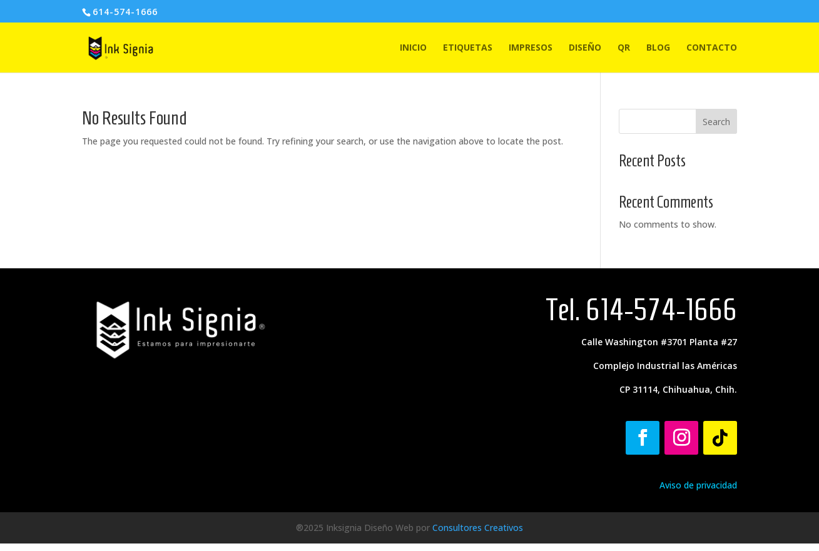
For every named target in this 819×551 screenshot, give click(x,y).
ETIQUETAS (467, 48)
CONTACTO (711, 48)
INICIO (413, 48)
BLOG (658, 48)
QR (624, 48)
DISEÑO (585, 48)
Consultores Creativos (477, 527)
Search (716, 122)
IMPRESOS (530, 48)
